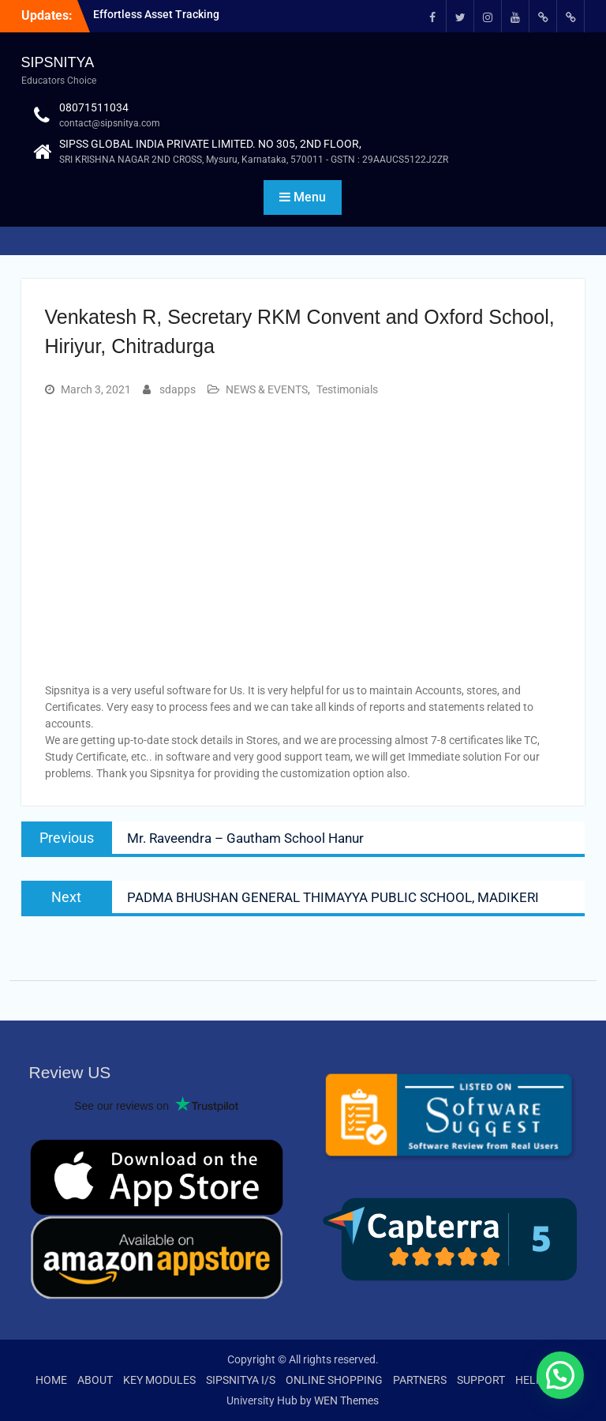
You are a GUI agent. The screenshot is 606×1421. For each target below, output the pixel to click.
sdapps (177, 389)
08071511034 (94, 107)
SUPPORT (481, 1380)
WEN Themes (346, 1400)
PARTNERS (420, 1380)
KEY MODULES (159, 1380)
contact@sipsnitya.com (109, 123)
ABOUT (95, 1380)
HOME (51, 1380)
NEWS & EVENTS (267, 389)
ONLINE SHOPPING (334, 1380)
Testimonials (347, 389)
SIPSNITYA (58, 62)
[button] (560, 1375)
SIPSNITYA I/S (240, 1380)
